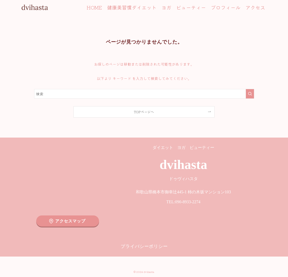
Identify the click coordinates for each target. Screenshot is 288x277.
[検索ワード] (144, 94)
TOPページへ (144, 111)
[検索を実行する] (250, 94)
